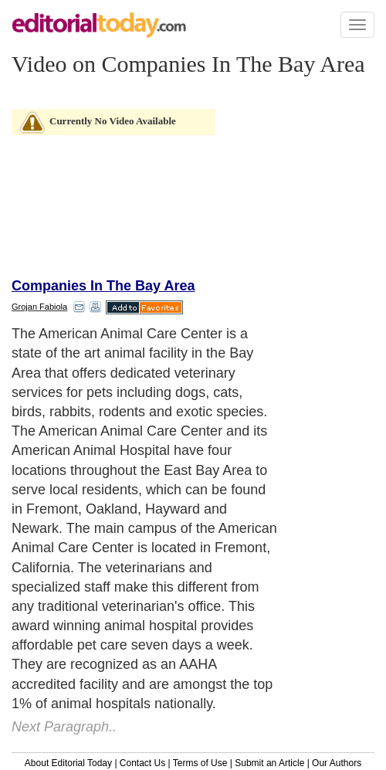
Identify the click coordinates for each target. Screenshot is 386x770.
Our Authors (336, 763)
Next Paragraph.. (64, 726)
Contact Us (142, 763)
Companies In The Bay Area (103, 285)
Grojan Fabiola (39, 306)
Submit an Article (269, 763)
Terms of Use (200, 763)
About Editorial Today (68, 763)
